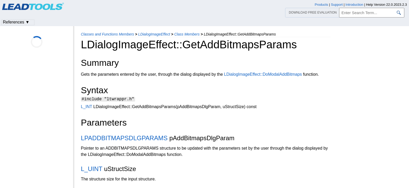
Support (337, 5)
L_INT (86, 107)
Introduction (354, 5)
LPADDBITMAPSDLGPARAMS (124, 138)
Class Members (187, 34)
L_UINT (91, 169)
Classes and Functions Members (107, 34)
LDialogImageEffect (154, 34)
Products (321, 5)
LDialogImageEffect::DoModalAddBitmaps (263, 74)
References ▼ (16, 22)
